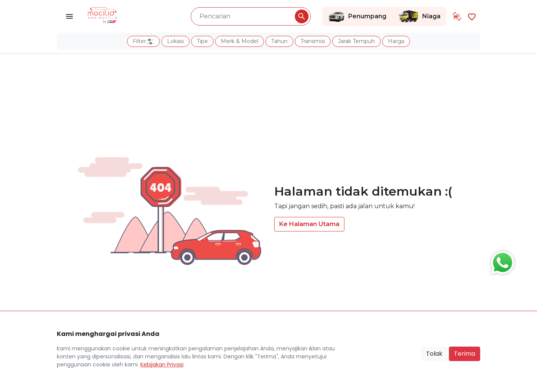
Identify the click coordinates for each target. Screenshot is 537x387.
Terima (464, 353)
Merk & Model (239, 41)
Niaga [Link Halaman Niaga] (419, 16)
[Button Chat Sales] (501, 261)
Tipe (202, 41)
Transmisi (313, 41)
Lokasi (175, 41)
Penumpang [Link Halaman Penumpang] (357, 16)
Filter (143, 41)
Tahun (279, 41)
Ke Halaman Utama (309, 224)
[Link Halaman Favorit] (471, 16)
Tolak (434, 353)
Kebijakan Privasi (161, 364)
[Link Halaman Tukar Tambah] (456, 16)
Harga (396, 41)
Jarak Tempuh (356, 41)
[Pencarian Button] (302, 16)
